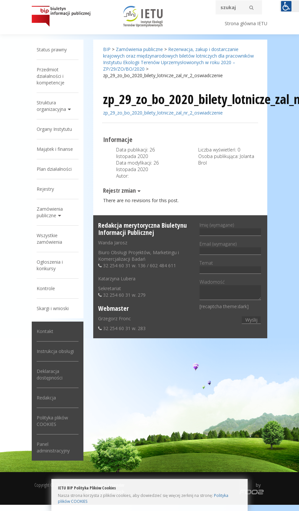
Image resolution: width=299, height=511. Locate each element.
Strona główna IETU (246, 23)
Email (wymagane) (230, 247)
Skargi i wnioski (53, 308)
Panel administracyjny (53, 447)
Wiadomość (230, 290)
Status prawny (52, 49)
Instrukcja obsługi (55, 351)
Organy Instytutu (54, 129)
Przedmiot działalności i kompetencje (50, 76)
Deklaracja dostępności (49, 374)
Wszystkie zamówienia (49, 238)
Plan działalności (54, 169)
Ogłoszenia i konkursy (50, 265)
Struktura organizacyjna (51, 105)
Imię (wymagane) (230, 228)
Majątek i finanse (55, 149)
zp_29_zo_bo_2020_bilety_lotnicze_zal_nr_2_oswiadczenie (163, 113)
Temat (230, 266)
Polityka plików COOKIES (52, 420)
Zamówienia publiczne (50, 212)
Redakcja (46, 398)
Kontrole (46, 288)
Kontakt (45, 331)
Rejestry (45, 189)
